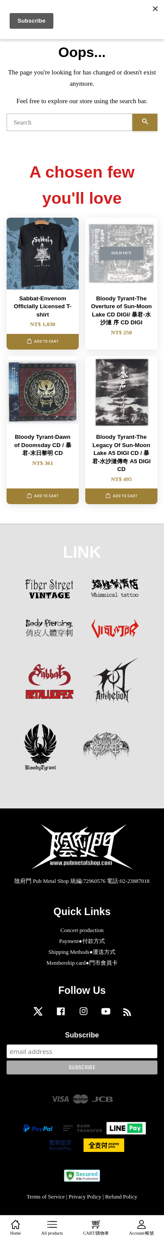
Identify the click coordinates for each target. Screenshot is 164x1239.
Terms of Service (46, 1197)
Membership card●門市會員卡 (81, 963)
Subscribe (82, 1035)
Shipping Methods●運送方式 (82, 952)
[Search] (70, 122)
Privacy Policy (85, 1197)
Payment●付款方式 (82, 941)
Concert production (82, 930)
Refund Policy (121, 1197)
